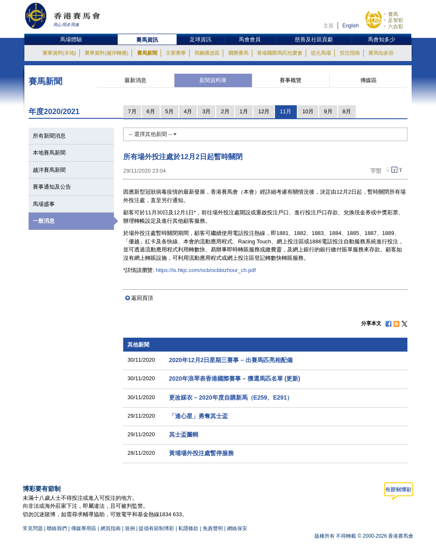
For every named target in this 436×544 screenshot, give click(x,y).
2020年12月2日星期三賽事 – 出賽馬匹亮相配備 (231, 360)
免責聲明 (213, 528)
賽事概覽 (290, 80)
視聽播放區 (206, 53)
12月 (264, 111)
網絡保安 (237, 528)
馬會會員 (250, 39)
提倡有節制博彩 (156, 528)
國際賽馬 (238, 53)
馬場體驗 (71, 39)
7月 (132, 111)
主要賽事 (176, 53)
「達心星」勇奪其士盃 (198, 416)
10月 (308, 111)
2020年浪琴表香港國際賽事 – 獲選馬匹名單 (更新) (234, 378)
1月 (244, 111)
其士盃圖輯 (183, 434)
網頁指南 (110, 528)
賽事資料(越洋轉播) (106, 53)
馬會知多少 (381, 39)
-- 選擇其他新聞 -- (153, 134)
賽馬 (393, 14)
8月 (347, 111)
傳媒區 (368, 80)
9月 (328, 111)
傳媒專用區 (83, 528)
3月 (206, 111)
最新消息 (135, 80)
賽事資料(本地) (59, 53)
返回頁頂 (142, 298)
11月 (285, 111)
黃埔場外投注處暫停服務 (201, 453)
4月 (188, 111)
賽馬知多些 (381, 53)
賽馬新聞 (147, 53)
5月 (169, 111)
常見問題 (33, 528)
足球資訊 (200, 39)
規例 (130, 528)
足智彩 (395, 20)
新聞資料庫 (213, 80)
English (350, 26)
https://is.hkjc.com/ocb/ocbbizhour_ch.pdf (206, 270)
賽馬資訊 (147, 40)
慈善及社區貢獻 (314, 39)
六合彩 (395, 26)
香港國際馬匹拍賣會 (279, 53)
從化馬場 (321, 53)
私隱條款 (188, 528)
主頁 (328, 26)
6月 (151, 111)
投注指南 (350, 53)
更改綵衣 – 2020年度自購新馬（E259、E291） (231, 397)
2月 (225, 111)
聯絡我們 (57, 528)
